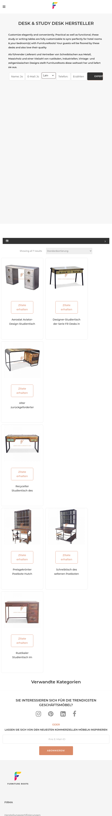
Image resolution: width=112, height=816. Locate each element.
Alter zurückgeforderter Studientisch (19, 280)
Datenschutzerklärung (41, 807)
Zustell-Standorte (15, 708)
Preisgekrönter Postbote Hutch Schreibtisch (19, 443)
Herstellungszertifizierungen (22, 687)
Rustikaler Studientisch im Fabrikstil (19, 525)
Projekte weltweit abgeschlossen (25, 701)
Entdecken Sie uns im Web (21, 715)
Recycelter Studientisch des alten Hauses (18, 361)
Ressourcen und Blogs (18, 694)
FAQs (19, 807)
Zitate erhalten (19, 181)
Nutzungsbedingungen (75, 807)
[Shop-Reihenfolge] (69, 132)
